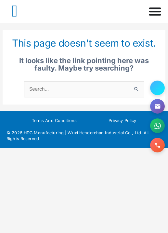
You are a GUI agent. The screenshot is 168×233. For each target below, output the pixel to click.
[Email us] (157, 106)
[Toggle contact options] (157, 88)
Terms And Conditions (54, 120)
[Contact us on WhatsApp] (157, 125)
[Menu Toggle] (155, 11)
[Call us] (157, 145)
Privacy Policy (122, 120)
